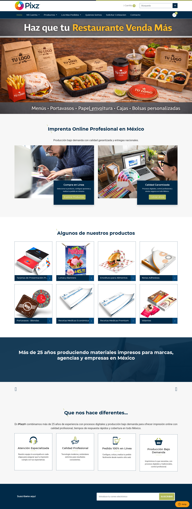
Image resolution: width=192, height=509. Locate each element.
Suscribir (167, 497)
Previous (15, 390)
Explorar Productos (74, 197)
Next (176, 390)
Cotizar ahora (157, 197)
